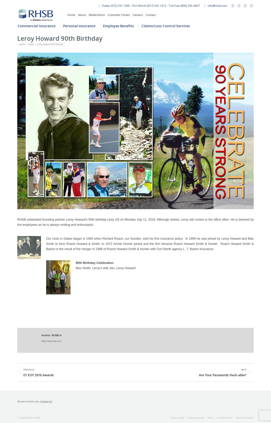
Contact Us (46, 401)
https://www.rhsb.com (51, 341)
